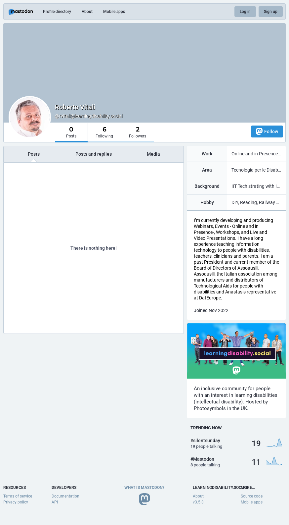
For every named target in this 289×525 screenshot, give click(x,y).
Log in (245, 11)
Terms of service (17, 496)
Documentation (65, 496)
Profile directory (57, 11)
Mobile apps (114, 11)
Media (153, 154)
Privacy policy (15, 502)
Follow (267, 131)
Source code (252, 496)
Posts (34, 154)
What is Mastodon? (144, 487)
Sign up (270, 11)
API (55, 502)
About (87, 11)
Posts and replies (93, 154)
